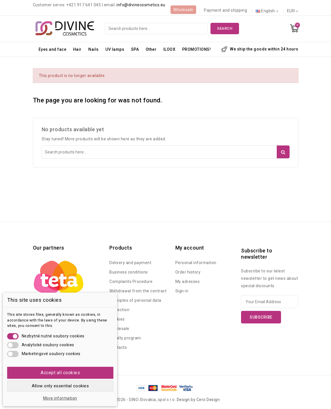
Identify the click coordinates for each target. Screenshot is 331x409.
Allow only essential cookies (60, 385)
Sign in (181, 291)
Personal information (195, 262)
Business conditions (128, 272)
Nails (93, 49)
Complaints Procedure (131, 281)
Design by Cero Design (198, 399)
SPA (135, 49)
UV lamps (114, 49)
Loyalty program (125, 338)
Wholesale (183, 9)
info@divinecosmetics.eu (141, 5)
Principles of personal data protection (135, 305)
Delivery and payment (130, 262)
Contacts (118, 347)
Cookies (117, 319)
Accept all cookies (60, 372)
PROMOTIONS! (196, 49)
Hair (77, 49)
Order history (188, 272)
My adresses (187, 281)
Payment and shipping (225, 10)
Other (151, 49)
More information (60, 398)
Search (224, 28)
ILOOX (169, 49)
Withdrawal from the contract (137, 291)
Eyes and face (53, 49)
